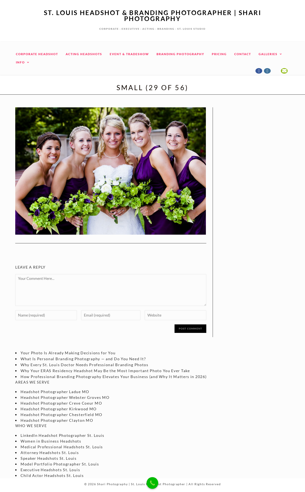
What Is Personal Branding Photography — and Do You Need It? (83, 358)
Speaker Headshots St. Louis (49, 458)
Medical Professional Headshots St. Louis (62, 446)
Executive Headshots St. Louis (50, 469)
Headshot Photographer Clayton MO (57, 420)
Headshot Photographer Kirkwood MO (59, 408)
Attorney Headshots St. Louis (50, 452)
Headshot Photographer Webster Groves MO (65, 397)
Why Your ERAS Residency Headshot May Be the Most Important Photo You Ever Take (105, 370)
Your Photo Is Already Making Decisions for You (68, 352)
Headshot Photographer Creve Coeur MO (61, 403)
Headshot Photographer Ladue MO (55, 391)
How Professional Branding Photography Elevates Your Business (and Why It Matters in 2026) (114, 376)
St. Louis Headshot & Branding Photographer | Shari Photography (152, 15)
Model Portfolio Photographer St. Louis (60, 464)
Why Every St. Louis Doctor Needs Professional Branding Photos (84, 364)
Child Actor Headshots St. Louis (52, 475)
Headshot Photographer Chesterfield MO (61, 414)
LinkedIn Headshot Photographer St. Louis (62, 435)
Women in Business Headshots (51, 441)
